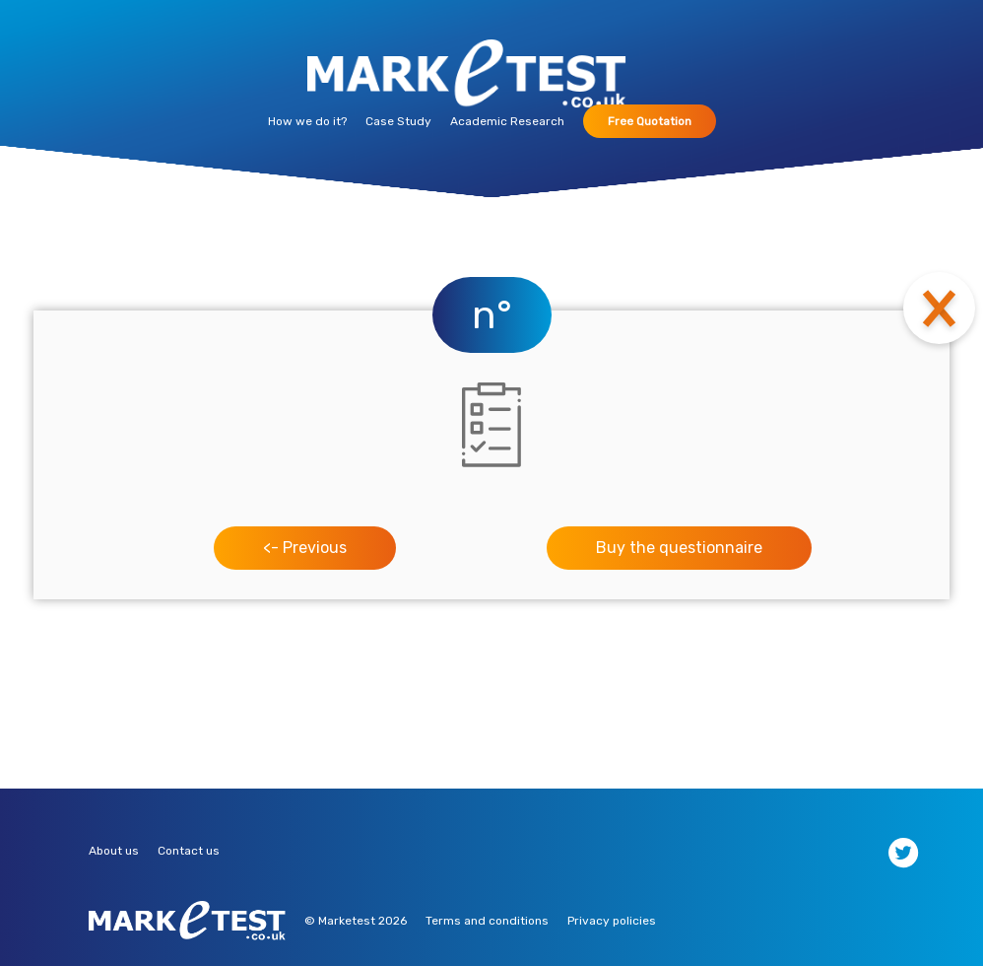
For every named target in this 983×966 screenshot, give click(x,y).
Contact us (189, 851)
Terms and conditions (487, 921)
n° (492, 315)
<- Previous (305, 547)
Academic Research (507, 121)
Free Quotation (649, 121)
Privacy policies (611, 921)
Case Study (398, 121)
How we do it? (307, 121)
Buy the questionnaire (679, 547)
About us (114, 851)
